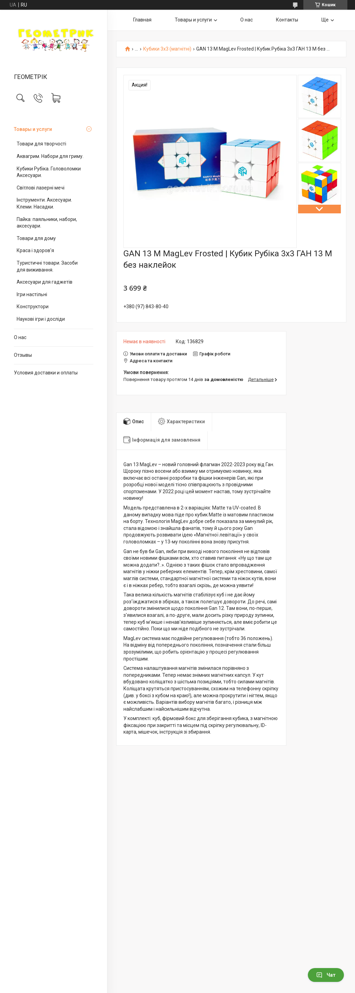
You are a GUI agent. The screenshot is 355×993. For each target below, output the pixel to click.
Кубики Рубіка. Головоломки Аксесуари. (49, 172)
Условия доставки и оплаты (46, 372)
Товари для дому (36, 238)
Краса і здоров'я (35, 250)
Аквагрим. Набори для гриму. (50, 156)
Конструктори (33, 306)
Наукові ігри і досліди (41, 319)
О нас (20, 337)
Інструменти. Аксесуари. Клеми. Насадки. (44, 203)
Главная (142, 20)
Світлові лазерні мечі (40, 187)
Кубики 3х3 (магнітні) (167, 49)
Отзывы (23, 355)
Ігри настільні (32, 294)
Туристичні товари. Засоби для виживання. (47, 266)
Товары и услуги (33, 129)
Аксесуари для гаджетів (44, 282)
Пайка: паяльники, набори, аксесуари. (47, 222)
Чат (326, 975)
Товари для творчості (41, 144)
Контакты (287, 20)
